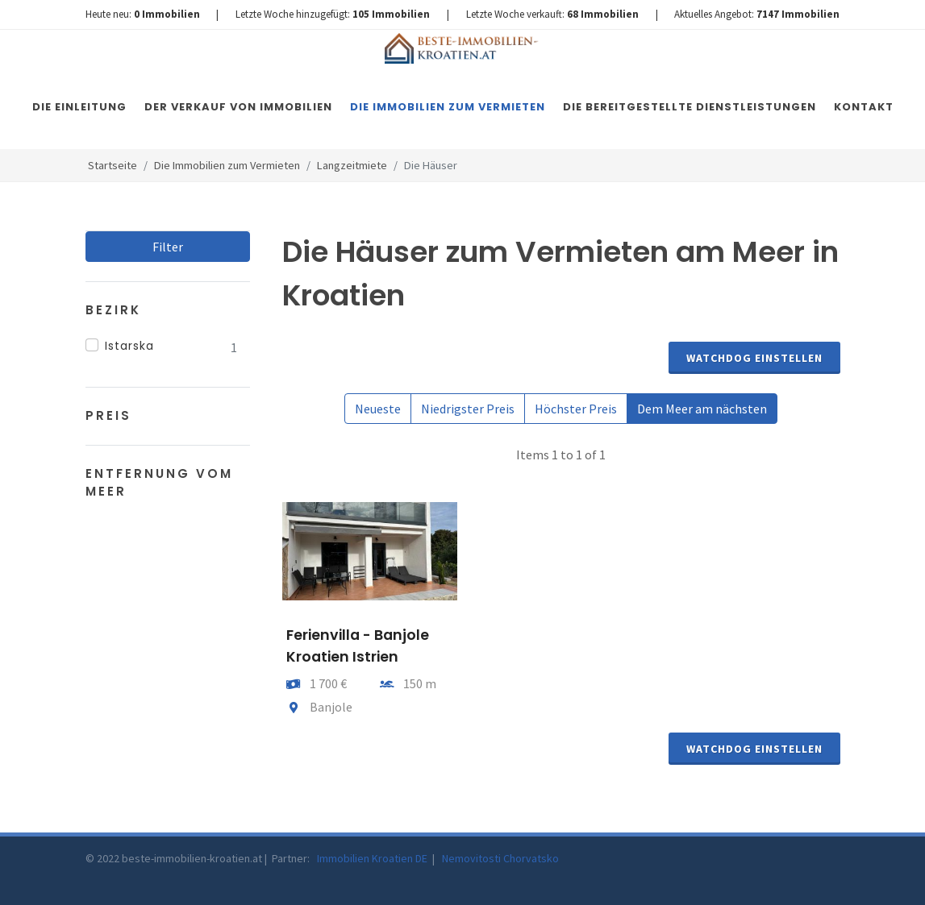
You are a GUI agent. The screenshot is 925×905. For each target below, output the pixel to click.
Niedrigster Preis (468, 409)
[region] (167, 347)
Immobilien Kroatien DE (373, 858)
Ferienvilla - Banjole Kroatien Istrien (357, 645)
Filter (167, 247)
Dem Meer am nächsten (702, 409)
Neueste (378, 409)
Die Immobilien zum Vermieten (227, 165)
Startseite (112, 165)
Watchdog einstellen (754, 358)
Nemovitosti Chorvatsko (500, 858)
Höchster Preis (576, 409)
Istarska (129, 346)
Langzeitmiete (352, 165)
